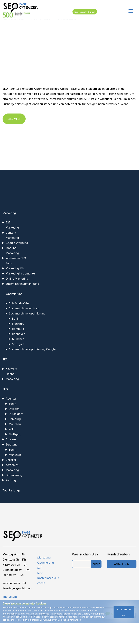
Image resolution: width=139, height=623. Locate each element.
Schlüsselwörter (19, 303)
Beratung (11, 444)
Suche (96, 564)
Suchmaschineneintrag (24, 308)
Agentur (11, 398)
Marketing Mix (15, 268)
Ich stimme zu (124, 612)
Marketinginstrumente (20, 273)
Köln (11, 429)
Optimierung (14, 475)
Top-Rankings (11, 490)
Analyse (11, 439)
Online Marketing (17, 278)
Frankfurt (18, 323)
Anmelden (121, 564)
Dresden (14, 408)
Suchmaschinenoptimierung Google (32, 349)
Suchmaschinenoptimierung (27, 313)
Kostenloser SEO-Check (85, 11)
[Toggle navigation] (130, 11)
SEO (5, 389)
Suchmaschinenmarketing (22, 283)
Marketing (9, 213)
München (18, 339)
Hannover (18, 333)
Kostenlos (12, 465)
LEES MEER (14, 119)
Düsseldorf (16, 413)
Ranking (11, 480)
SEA (5, 359)
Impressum (10, 596)
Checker (11, 459)
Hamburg (18, 328)
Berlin (16, 318)
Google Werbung (17, 242)
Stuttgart (18, 344)
